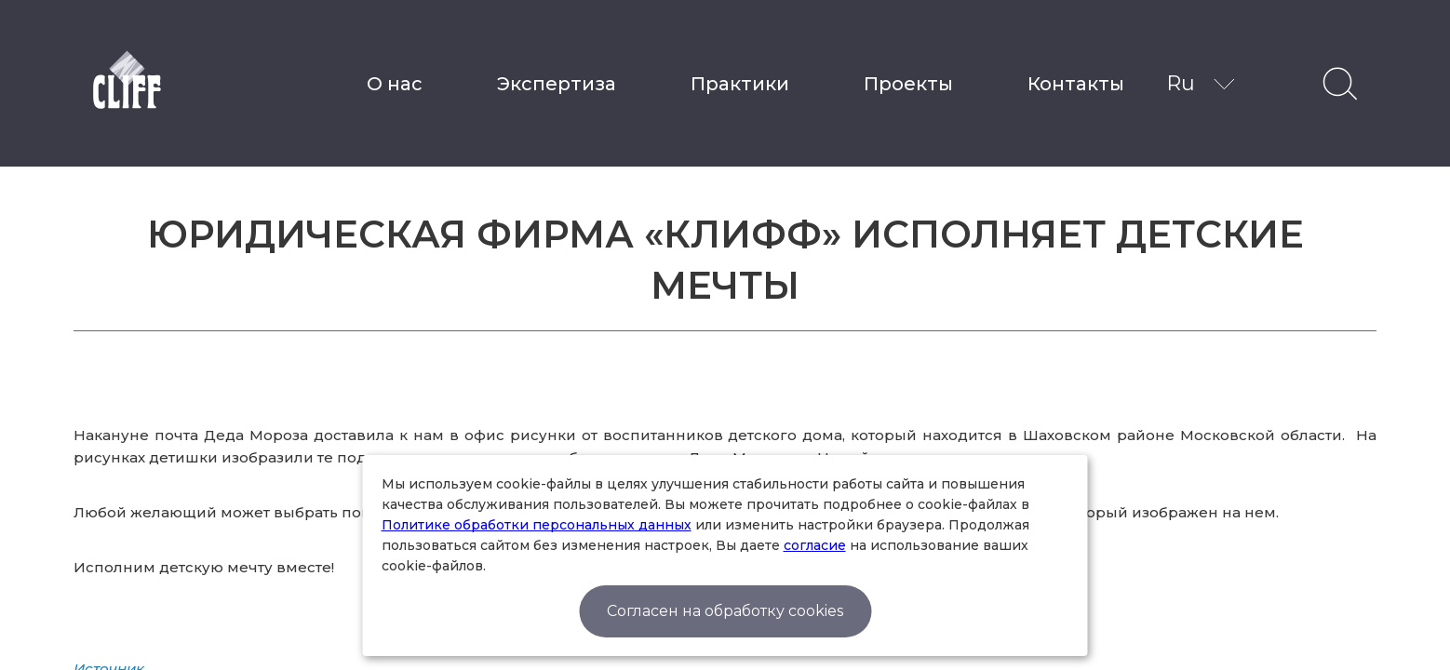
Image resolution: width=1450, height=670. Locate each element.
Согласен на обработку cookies (725, 611)
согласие (815, 545)
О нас (395, 84)
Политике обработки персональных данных (536, 524)
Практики (740, 84)
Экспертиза (556, 84)
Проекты (908, 84)
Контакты (1075, 84)
